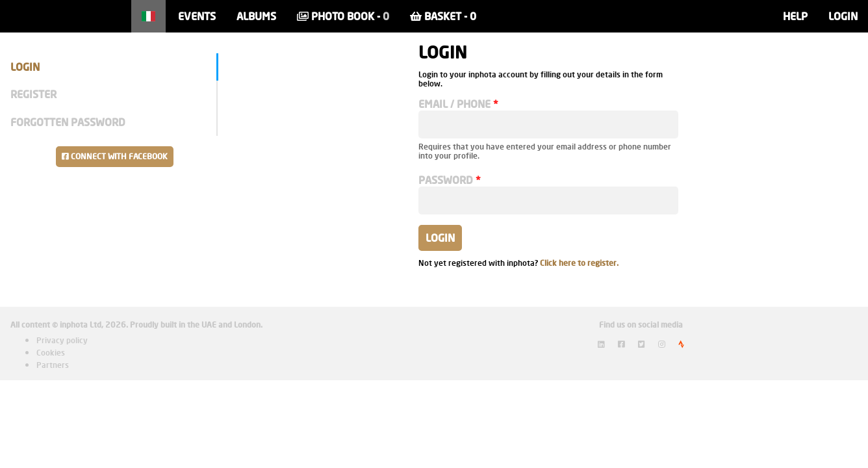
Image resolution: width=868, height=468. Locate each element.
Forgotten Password (67, 122)
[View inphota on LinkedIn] (601, 344)
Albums (256, 16)
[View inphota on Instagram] (661, 344)
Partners (52, 365)
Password (445, 180)
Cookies (50, 353)
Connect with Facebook (115, 156)
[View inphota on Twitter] (641, 344)
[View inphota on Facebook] (621, 344)
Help (795, 16)
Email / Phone (454, 104)
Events (197, 16)
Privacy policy (62, 340)
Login (843, 16)
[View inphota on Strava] (681, 344)
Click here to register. (579, 263)
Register (33, 94)
